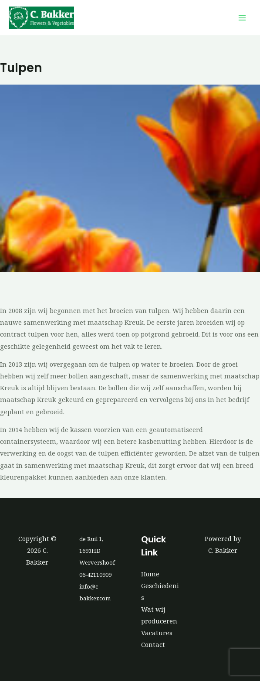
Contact (153, 644)
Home (150, 573)
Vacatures (156, 632)
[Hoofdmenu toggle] (242, 18)
